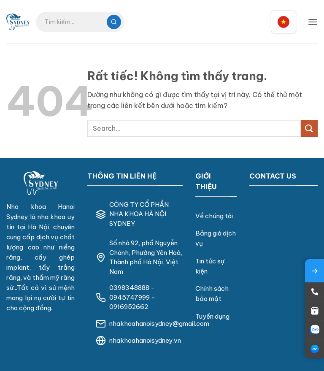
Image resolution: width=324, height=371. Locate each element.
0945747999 (129, 297)
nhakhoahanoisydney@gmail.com (159, 324)
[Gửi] (309, 128)
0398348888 (129, 288)
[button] (313, 21)
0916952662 (128, 307)
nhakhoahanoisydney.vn (145, 340)
